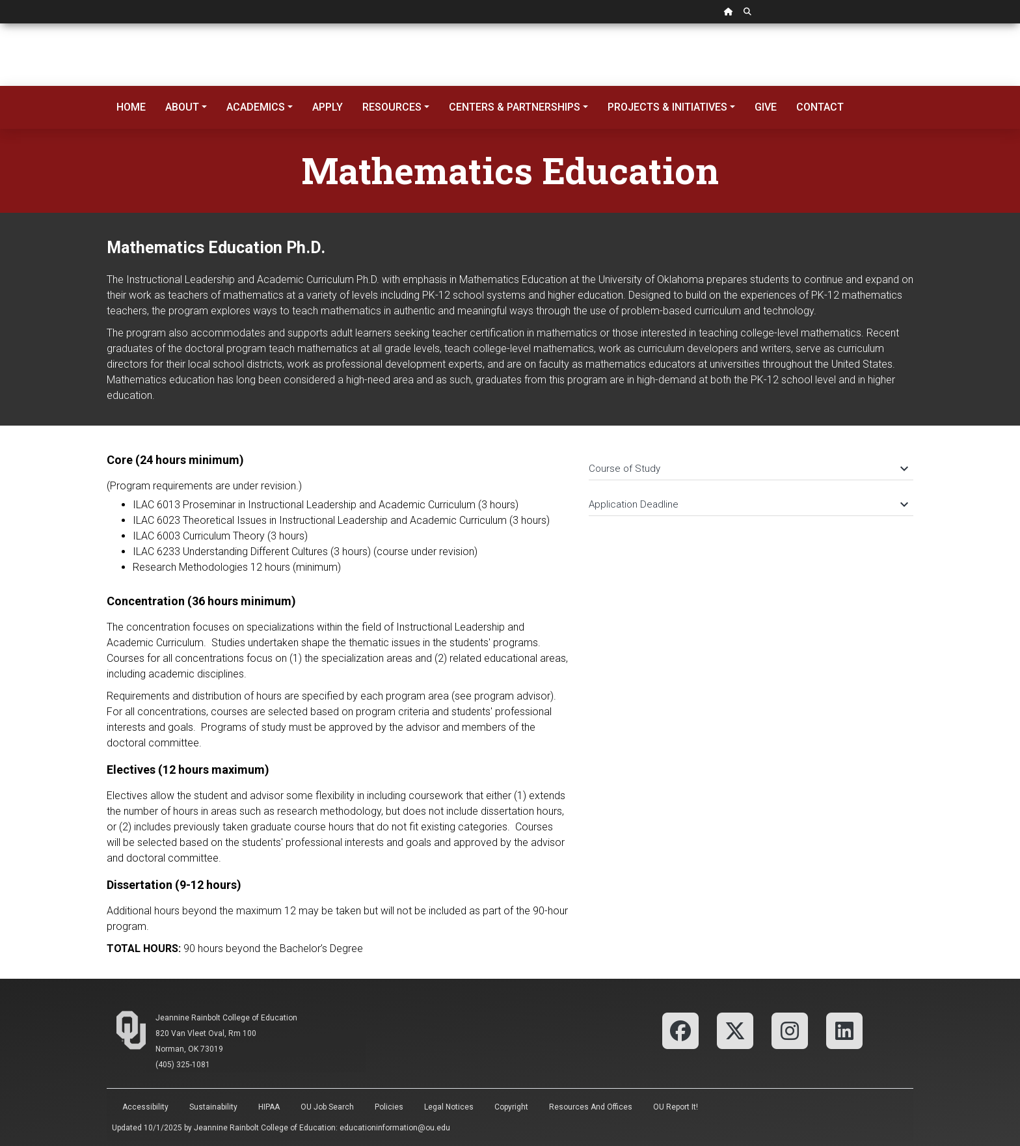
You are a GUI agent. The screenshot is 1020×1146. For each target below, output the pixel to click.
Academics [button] (255, 107)
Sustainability (213, 1107)
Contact (820, 107)
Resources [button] (392, 107)
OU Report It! (675, 1107)
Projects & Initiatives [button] (667, 107)
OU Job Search (327, 1107)
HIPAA (269, 1107)
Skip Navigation (0, 23)
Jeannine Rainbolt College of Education (226, 1017)
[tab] (751, 462)
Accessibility (145, 1107)
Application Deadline (748, 504)
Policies (389, 1107)
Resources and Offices (590, 1107)
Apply (327, 107)
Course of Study (748, 468)
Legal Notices (449, 1107)
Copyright (511, 1107)
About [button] (182, 107)
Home (131, 107)
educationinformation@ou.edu (395, 1127)
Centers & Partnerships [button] (514, 107)
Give (766, 107)
